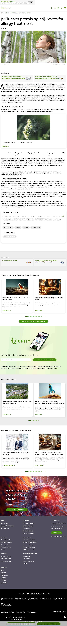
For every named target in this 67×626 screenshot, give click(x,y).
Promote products (6, 547)
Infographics (26, 558)
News (2, 570)
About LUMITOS (20, 612)
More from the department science (33, 321)
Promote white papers (29, 547)
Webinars (3, 580)
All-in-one (3, 582)
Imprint (8, 617)
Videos (25, 563)
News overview (5, 528)
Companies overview (28, 533)
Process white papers (29, 544)
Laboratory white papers (29, 542)
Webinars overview (6, 561)
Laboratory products (6, 542)
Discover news (4, 523)
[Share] (55, 8)
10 (41, 316)
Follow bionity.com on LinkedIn (58, 536)
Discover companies (28, 523)
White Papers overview (29, 549)
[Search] (52, 8)
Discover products (5, 539)
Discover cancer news (17, 510)
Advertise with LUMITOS (7, 612)
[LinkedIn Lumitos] (65, 617)
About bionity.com (32, 612)
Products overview (6, 549)
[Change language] (58, 8)
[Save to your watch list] (61, 8)
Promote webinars (6, 558)
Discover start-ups (28, 525)
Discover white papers (29, 539)
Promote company (28, 531)
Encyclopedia (26, 556)
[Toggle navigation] (65, 8)
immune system (29, 88)
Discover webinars (5, 556)
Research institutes (28, 561)
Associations (26, 528)
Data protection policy (17, 619)
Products (3, 572)
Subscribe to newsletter (44, 360)
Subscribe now (56, 533)
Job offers (3, 577)
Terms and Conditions (19, 617)
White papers (4, 575)
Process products (5, 544)
